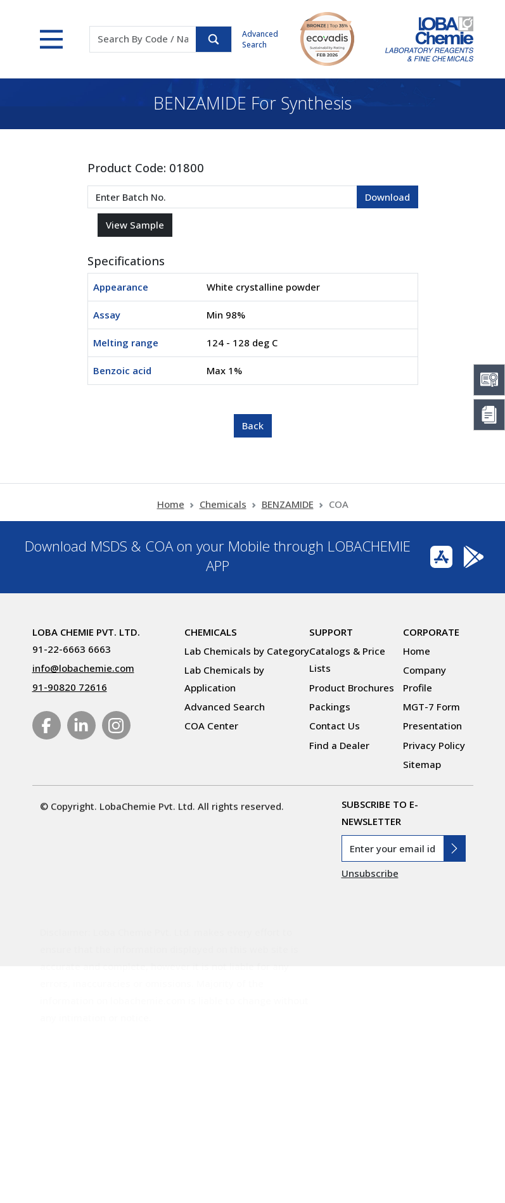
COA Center (211, 725)
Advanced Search (260, 39)
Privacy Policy (434, 745)
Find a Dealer (339, 745)
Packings (329, 706)
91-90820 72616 (69, 687)
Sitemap (422, 764)
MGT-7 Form (431, 706)
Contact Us (334, 725)
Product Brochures (351, 687)
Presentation (432, 725)
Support (331, 632)
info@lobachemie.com (83, 668)
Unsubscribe (370, 873)
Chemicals (223, 510)
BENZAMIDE (288, 510)
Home (170, 510)
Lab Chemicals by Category (246, 651)
